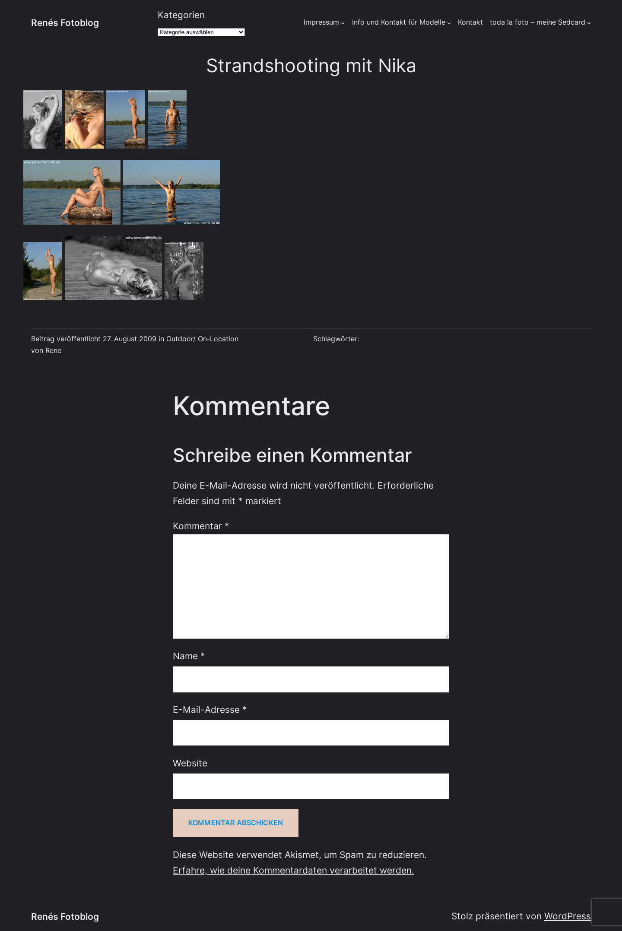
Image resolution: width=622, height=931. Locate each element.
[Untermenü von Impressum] (343, 23)
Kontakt (470, 22)
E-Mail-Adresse (210, 709)
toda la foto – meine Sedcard (537, 22)
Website (190, 763)
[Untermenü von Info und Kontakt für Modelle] (449, 23)
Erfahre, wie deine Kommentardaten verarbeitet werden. (293, 870)
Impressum (321, 22)
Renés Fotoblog (65, 22)
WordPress (567, 915)
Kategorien (181, 14)
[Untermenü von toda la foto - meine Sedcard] (589, 23)
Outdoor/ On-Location (202, 339)
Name (189, 655)
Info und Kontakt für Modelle (398, 22)
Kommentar (201, 525)
